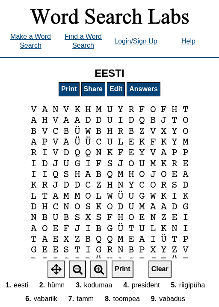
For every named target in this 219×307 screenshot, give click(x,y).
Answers (143, 89)
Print (69, 89)
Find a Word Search (83, 41)
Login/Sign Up (135, 41)
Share (93, 89)
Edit (116, 89)
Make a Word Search (30, 41)
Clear (160, 268)
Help (188, 41)
